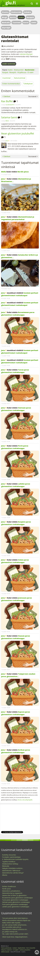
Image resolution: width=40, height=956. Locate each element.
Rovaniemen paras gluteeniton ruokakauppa (17, 313)
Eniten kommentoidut (11, 83)
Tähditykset (28, 83)
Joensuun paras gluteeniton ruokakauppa (16, 599)
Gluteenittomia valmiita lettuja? (13, 873)
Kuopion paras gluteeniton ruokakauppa (16, 523)
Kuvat (26, 22)
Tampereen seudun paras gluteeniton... (18, 675)
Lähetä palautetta (25, 950)
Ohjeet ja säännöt (6, 950)
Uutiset (14, 948)
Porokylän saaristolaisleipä (11, 857)
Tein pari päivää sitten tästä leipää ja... (15, 918)
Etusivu (5, 12)
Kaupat (5, 72)
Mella (3, 172)
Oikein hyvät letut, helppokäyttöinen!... (15, 937)
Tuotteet (16, 22)
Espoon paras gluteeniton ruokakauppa (15, 713)
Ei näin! (30, 72)
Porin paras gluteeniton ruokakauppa (14, 447)
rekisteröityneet (26, 54)
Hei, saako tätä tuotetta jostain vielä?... (15, 934)
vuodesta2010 (10, 105)
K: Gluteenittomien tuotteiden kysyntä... (15, 859)
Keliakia (27, 12)
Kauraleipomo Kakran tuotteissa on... (15, 929)
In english (15, 950)
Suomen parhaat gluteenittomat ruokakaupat (19, 294)
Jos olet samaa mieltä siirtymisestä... (14, 925)
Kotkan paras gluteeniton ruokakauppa (15, 751)
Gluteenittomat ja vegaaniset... (12, 893)
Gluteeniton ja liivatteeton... (11, 891)
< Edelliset (6, 96)
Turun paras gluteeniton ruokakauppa (15, 371)
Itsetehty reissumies (9, 855)
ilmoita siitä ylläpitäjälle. (25, 800)
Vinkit (21, 17)
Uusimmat (6, 78)
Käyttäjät (6, 27)
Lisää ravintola (8, 64)
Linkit (33, 22)
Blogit (4, 17)
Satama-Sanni (9, 117)
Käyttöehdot (21, 948)
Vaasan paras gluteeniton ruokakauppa (15, 637)
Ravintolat (29, 70)
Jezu (7, 141)
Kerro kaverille (30, 948)
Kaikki (10, 70)
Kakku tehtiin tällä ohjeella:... (11, 923)
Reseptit (30, 17)
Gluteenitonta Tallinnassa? (11, 871)
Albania (4, 875)
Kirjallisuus (21, 72)
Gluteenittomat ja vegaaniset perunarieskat (17, 218)
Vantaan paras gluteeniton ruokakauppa (16, 409)
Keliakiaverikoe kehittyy (10, 864)
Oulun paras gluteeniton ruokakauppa (15, 561)
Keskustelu (16, 12)
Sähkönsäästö (5, 952)
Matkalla (6, 22)
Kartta (13, 17)
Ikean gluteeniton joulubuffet (17, 133)
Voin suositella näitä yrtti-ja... (12, 927)
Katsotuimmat (19, 78)
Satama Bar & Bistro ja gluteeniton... (14, 895)
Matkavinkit (18, 70)
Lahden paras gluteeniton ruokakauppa (15, 485)
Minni (7, 121)
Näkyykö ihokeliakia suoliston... (12, 868)
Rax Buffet (7, 101)
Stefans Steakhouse (9, 886)
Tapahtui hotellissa (8, 862)
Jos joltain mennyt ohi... (10, 932)
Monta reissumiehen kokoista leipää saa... (16, 920)
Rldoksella (5, 866)
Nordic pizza (23, 172)
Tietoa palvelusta (6, 948)
